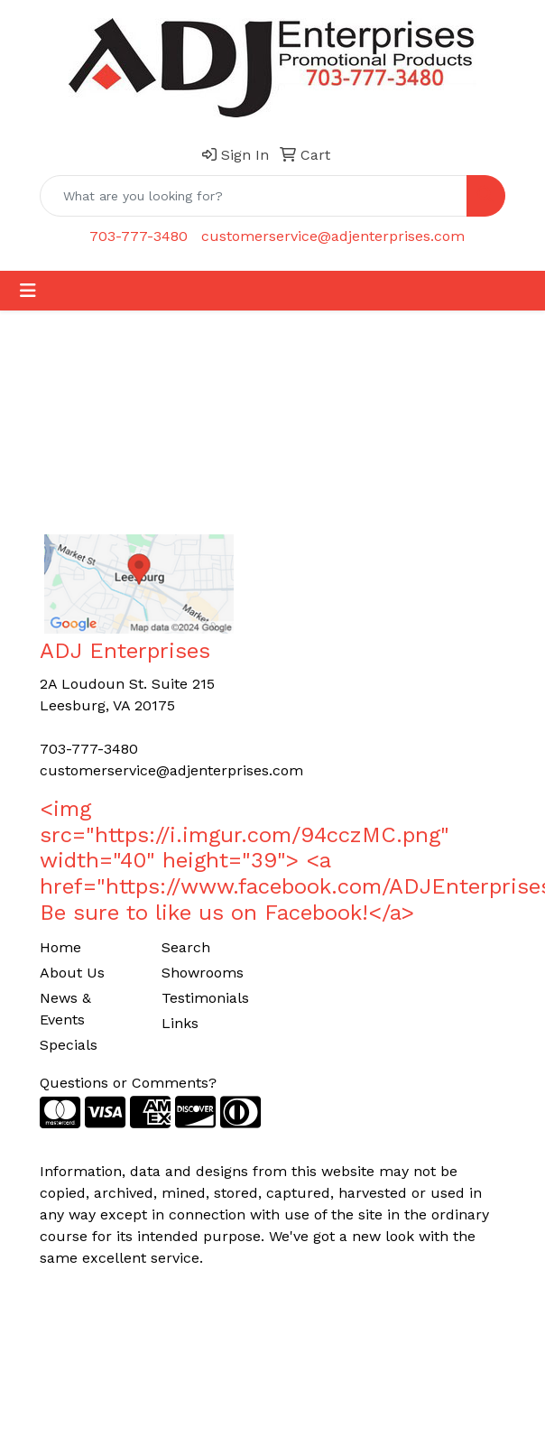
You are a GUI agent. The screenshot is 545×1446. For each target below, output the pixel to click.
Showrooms (203, 972)
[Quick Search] (253, 196)
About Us (72, 972)
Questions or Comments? (128, 1082)
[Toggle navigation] (28, 290)
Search (186, 947)
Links (180, 1023)
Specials (68, 1044)
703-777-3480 (138, 236)
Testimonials (205, 997)
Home (60, 947)
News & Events (65, 1008)
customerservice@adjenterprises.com (333, 236)
